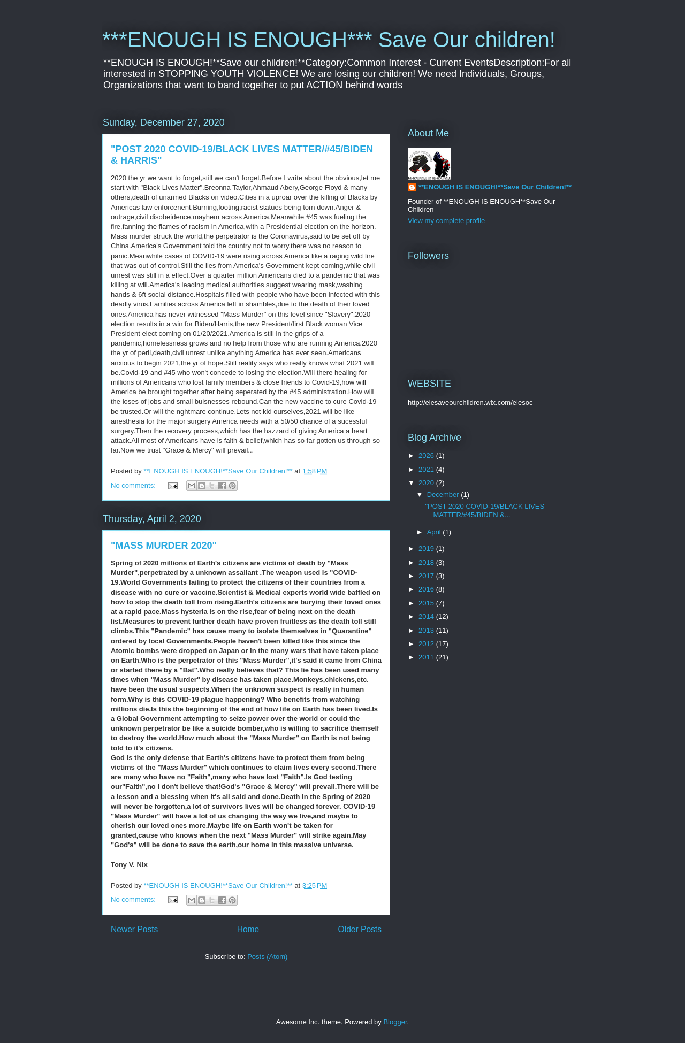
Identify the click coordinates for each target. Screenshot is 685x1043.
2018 (427, 562)
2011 (427, 657)
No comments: (134, 485)
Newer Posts (134, 929)
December (444, 494)
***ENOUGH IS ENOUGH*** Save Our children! (328, 39)
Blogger (395, 1022)
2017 (427, 576)
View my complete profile (446, 221)
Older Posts (360, 929)
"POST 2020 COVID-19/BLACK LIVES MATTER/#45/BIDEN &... (484, 510)
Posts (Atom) (267, 957)
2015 (427, 603)
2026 (427, 455)
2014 (427, 616)
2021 (427, 469)
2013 (427, 630)
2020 (427, 483)
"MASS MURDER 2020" (164, 545)
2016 (427, 589)
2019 (427, 548)
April (435, 532)
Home (248, 929)
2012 (427, 644)
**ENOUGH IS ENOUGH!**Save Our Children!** (495, 187)
